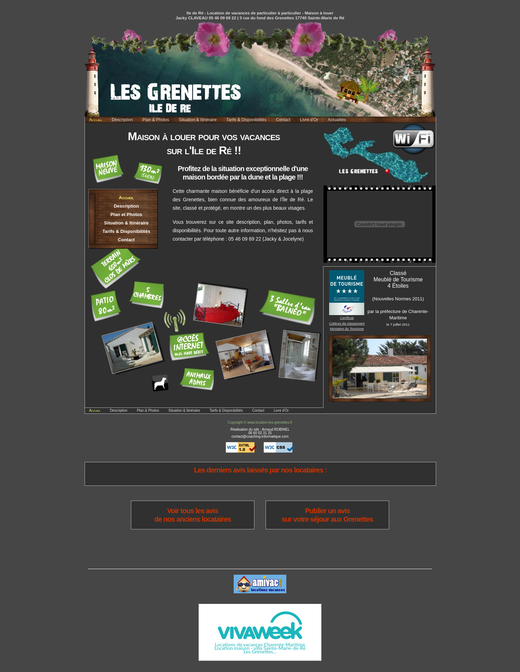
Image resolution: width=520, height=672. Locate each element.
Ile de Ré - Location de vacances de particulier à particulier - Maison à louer (260, 13)
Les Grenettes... (260, 651)
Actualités (337, 119)
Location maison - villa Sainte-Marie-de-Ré (260, 648)
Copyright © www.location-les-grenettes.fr (260, 422)
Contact (283, 119)
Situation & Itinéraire (197, 119)
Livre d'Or (309, 119)
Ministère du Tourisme (347, 329)
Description (122, 119)
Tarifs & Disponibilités (246, 119)
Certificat (347, 318)
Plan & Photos (155, 119)
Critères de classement (347, 323)
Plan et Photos (126, 214)
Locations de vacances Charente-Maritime (260, 644)
